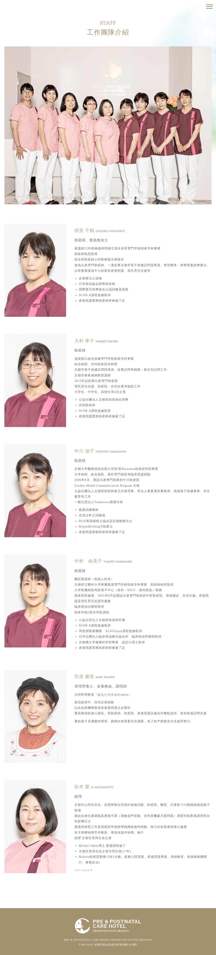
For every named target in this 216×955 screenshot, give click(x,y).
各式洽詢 (192, 37)
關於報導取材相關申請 (192, 47)
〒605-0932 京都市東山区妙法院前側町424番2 (108, 944)
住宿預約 (192, 18)
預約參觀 (192, 27)
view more (79, 870)
